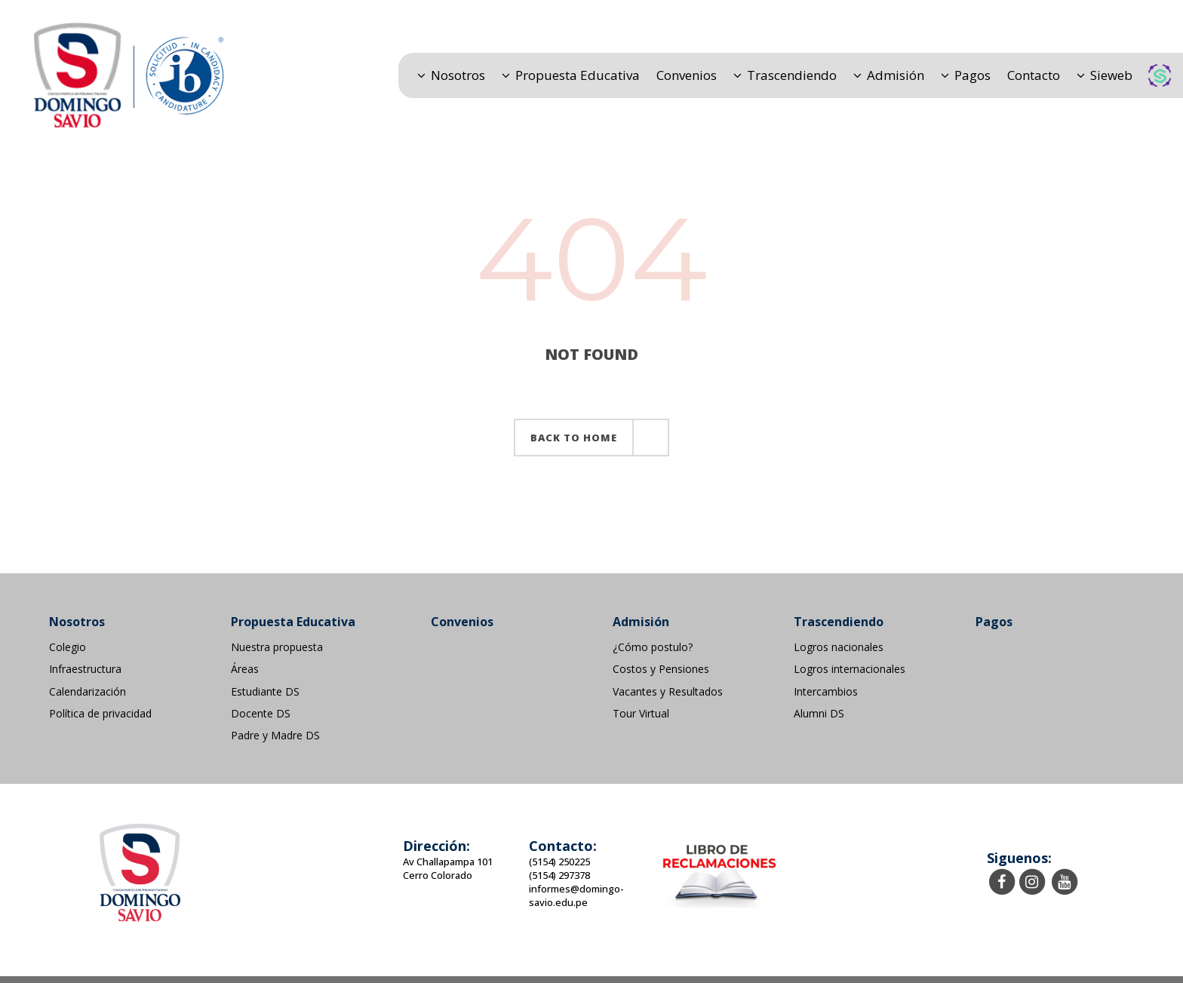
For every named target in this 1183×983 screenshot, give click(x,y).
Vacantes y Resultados (668, 692)
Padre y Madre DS (275, 735)
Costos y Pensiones (661, 669)
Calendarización (87, 692)
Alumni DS (819, 713)
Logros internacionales (849, 669)
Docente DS (260, 713)
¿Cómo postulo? (653, 647)
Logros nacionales (838, 647)
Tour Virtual (641, 713)
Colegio (67, 647)
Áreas (245, 669)
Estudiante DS (265, 692)
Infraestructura (85, 669)
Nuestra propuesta (277, 647)
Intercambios (826, 692)
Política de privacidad (100, 713)
